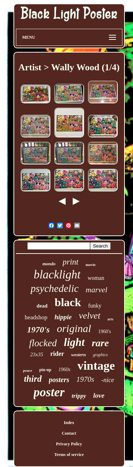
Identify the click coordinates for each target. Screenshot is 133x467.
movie (90, 264)
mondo (49, 263)
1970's (38, 329)
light (74, 342)
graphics (100, 354)
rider (57, 353)
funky (94, 306)
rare (100, 342)
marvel (96, 289)
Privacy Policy (69, 443)
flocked (43, 343)
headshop (35, 317)
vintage (96, 365)
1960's (104, 331)
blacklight (57, 274)
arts (110, 319)
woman (96, 278)
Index (69, 422)
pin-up (45, 369)
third (33, 379)
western (78, 354)
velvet (89, 315)
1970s (85, 379)
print (71, 261)
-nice (107, 380)
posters (59, 380)
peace (27, 370)
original (74, 328)
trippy (79, 395)
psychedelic (54, 288)
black (68, 302)
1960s (64, 369)
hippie (63, 317)
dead (42, 306)
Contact (69, 433)
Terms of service (69, 454)
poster (49, 392)
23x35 (36, 354)
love (99, 395)
